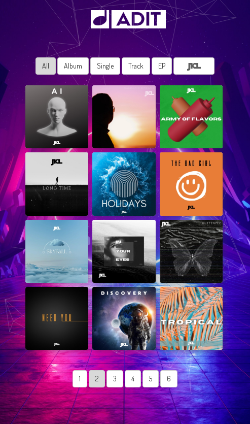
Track (136, 65)
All (45, 65)
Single (105, 65)
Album (73, 65)
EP (161, 65)
